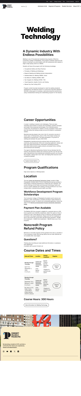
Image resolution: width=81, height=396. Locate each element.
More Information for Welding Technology (36, 305)
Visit (47, 1)
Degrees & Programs (52, 6)
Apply (51, 1)
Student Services (63, 6)
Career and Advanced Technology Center (39, 180)
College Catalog (57, 1)
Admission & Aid (41, 6)
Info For (17, 6)
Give (64, 1)
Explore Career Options (31, 161)
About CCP (73, 6)
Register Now (57, 266)
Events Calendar (70, 1)
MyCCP (77, 1)
